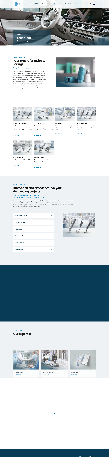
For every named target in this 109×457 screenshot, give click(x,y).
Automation (79, 4)
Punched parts (19, 243)
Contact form (33, 443)
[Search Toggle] (90, 4)
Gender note (65, 443)
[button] (94, 4)
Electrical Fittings (69, 4)
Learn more (16, 135)
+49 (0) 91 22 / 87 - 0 (84, 448)
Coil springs (18, 229)
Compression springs (21, 215)
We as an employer (50, 443)
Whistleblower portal (67, 447)
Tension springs (20, 236)
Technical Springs (59, 4)
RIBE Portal (64, 445)
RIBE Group (37, 4)
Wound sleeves (19, 249)
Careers (86, 4)
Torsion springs (20, 222)
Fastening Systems (47, 4)
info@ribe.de (82, 451)
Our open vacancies (51, 445)
